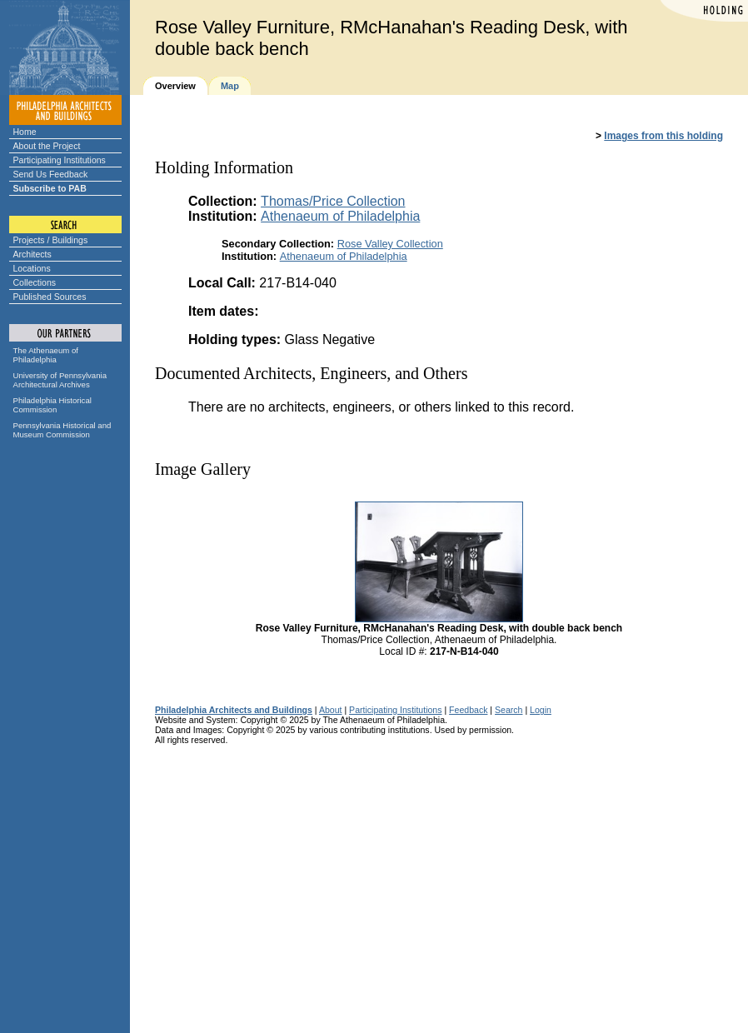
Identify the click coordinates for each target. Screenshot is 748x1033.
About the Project (47, 146)
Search (508, 710)
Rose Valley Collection (390, 243)
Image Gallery (203, 469)
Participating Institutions (59, 160)
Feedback (468, 710)
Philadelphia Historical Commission (52, 405)
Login (540, 710)
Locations (32, 268)
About (330, 710)
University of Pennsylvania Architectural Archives (60, 380)
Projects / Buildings (50, 240)
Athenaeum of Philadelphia (340, 216)
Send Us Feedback (50, 174)
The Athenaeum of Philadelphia (45, 355)
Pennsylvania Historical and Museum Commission (62, 430)
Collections (35, 282)
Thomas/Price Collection (333, 201)
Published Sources (50, 297)
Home (25, 132)
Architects (32, 254)
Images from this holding (663, 136)
